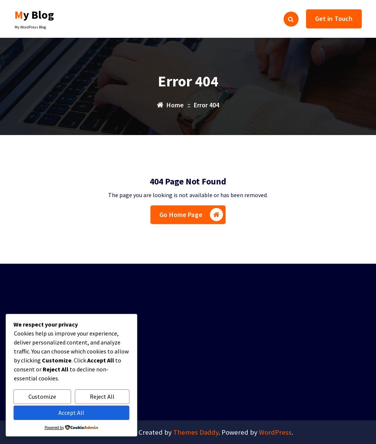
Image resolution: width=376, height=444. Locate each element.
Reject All (102, 396)
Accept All (71, 412)
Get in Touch (334, 18)
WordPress (275, 432)
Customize (42, 396)
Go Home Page (191, 216)
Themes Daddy (195, 432)
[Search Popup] (291, 19)
